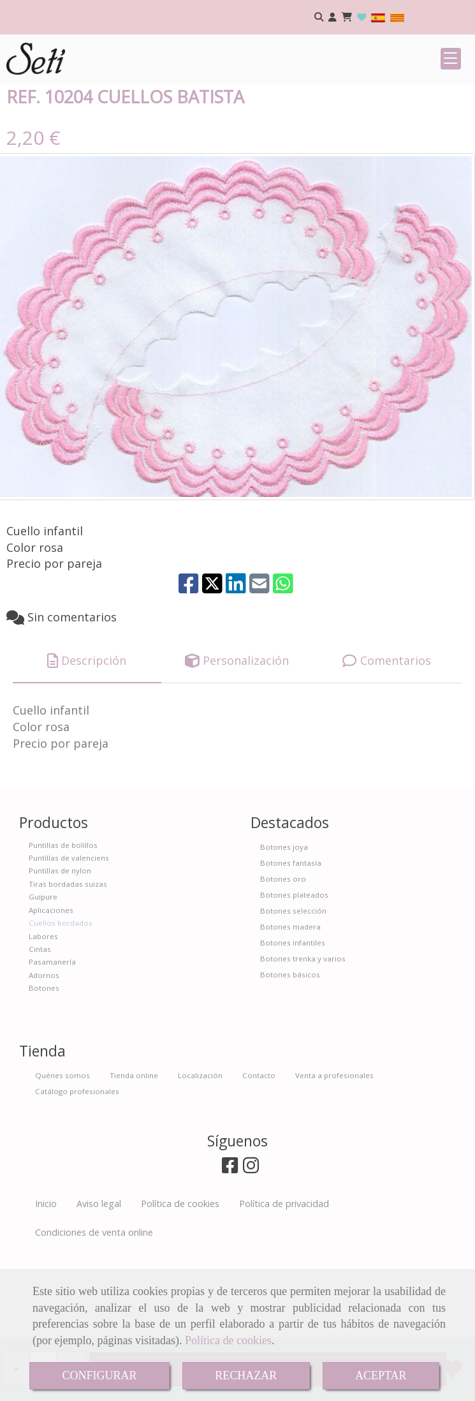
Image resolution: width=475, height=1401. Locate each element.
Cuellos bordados (60, 1007)
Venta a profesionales (334, 1159)
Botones (44, 1072)
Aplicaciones (51, 994)
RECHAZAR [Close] (246, 1375)
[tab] (87, 745)
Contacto (258, 1159)
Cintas (40, 1033)
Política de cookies (228, 1340)
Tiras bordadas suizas (68, 968)
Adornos (44, 1059)
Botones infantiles (292, 1027)
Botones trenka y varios (303, 1043)
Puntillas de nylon (60, 955)
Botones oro (283, 963)
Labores (43, 1020)
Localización (200, 1159)
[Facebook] (230, 1253)
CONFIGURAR (99, 1375)
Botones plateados (294, 979)
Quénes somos (62, 1159)
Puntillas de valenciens (69, 942)
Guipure (43, 981)
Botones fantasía (290, 947)
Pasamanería (52, 1046)
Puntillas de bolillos (63, 929)
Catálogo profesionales (77, 1175)
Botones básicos (290, 1059)
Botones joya (284, 931)
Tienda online (134, 1159)
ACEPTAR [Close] (381, 1375)
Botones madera (290, 1011)
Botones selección (293, 995)
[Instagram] (251, 1253)
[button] (332, 17)
